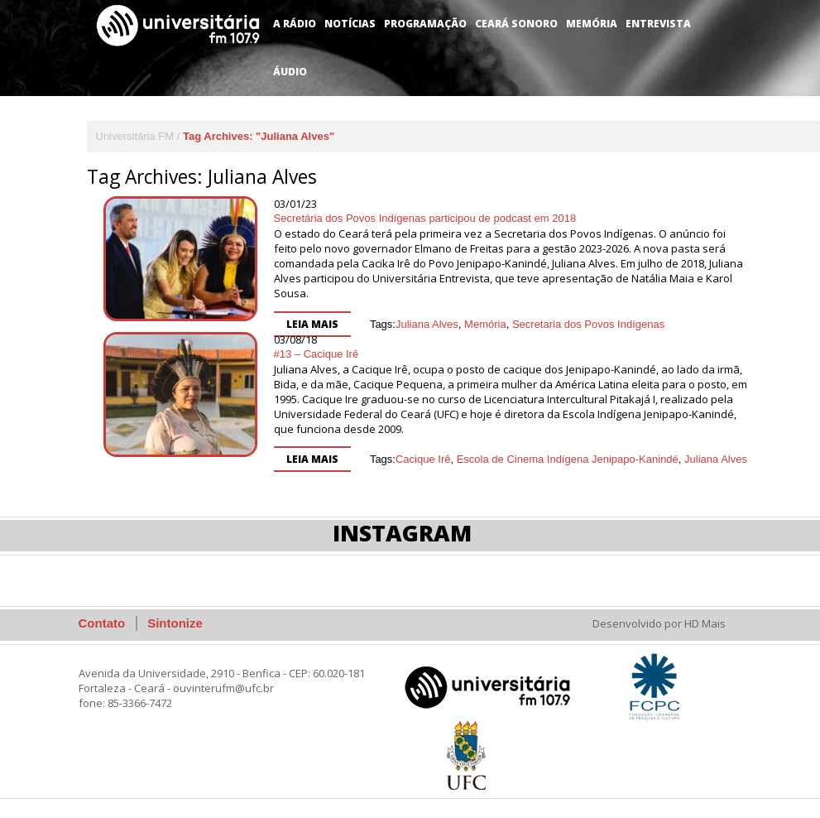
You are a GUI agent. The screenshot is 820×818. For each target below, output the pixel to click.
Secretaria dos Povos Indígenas (588, 324)
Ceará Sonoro (516, 24)
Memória (591, 24)
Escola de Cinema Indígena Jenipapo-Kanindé (568, 459)
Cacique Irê (423, 459)
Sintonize (175, 623)
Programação (425, 24)
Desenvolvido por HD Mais (659, 623)
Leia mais (312, 324)
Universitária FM (135, 136)
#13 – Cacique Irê (316, 354)
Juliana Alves (427, 324)
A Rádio (294, 24)
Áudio (290, 72)
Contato (102, 623)
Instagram (402, 532)
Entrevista (658, 24)
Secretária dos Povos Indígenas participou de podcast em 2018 (425, 218)
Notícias (350, 24)
